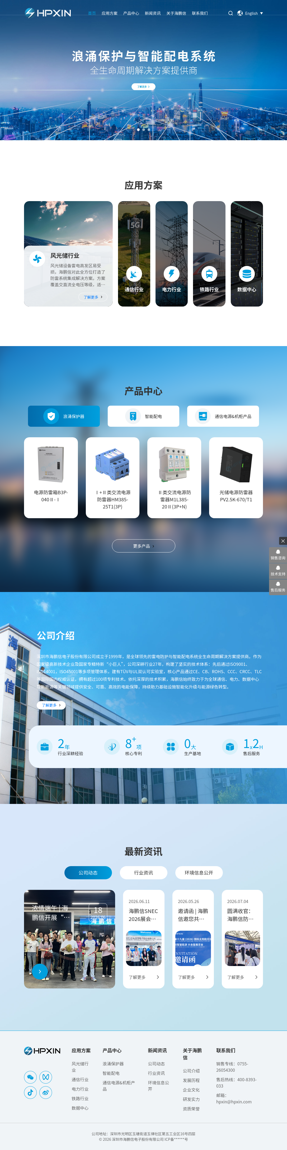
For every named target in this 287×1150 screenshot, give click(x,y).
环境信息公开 (199, 872)
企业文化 (191, 1089)
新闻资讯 (153, 13)
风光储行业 (80, 1066)
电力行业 (80, 1089)
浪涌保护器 (63, 416)
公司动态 (88, 872)
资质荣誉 (191, 1108)
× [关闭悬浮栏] (283, 541)
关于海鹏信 (176, 13)
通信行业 (80, 1079)
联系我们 (200, 13)
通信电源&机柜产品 (223, 416)
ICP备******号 (176, 1139)
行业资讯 (143, 872)
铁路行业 (80, 1098)
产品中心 (131, 13)
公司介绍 (191, 1070)
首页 (92, 13)
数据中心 (80, 1108)
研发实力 (191, 1099)
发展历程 (191, 1080)
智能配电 (143, 416)
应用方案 (109, 13)
